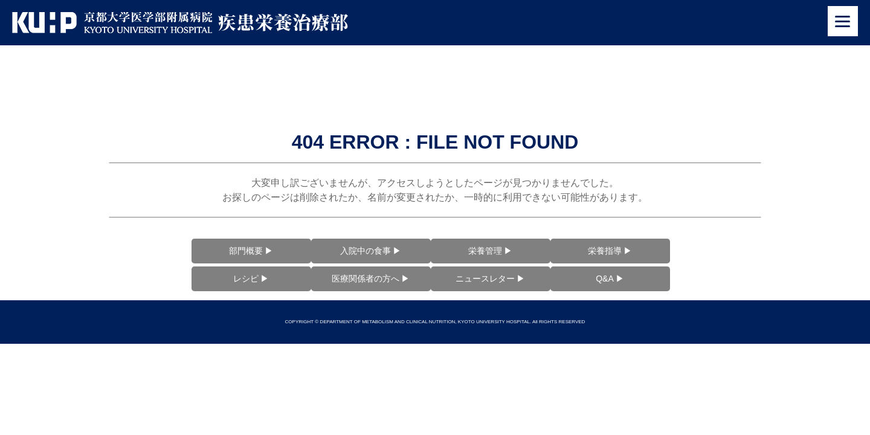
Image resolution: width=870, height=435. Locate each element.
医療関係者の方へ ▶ (371, 278)
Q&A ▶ (610, 278)
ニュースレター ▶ (491, 278)
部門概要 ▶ (251, 251)
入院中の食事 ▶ (371, 251)
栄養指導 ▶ (610, 251)
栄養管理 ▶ (490, 251)
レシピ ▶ (251, 278)
